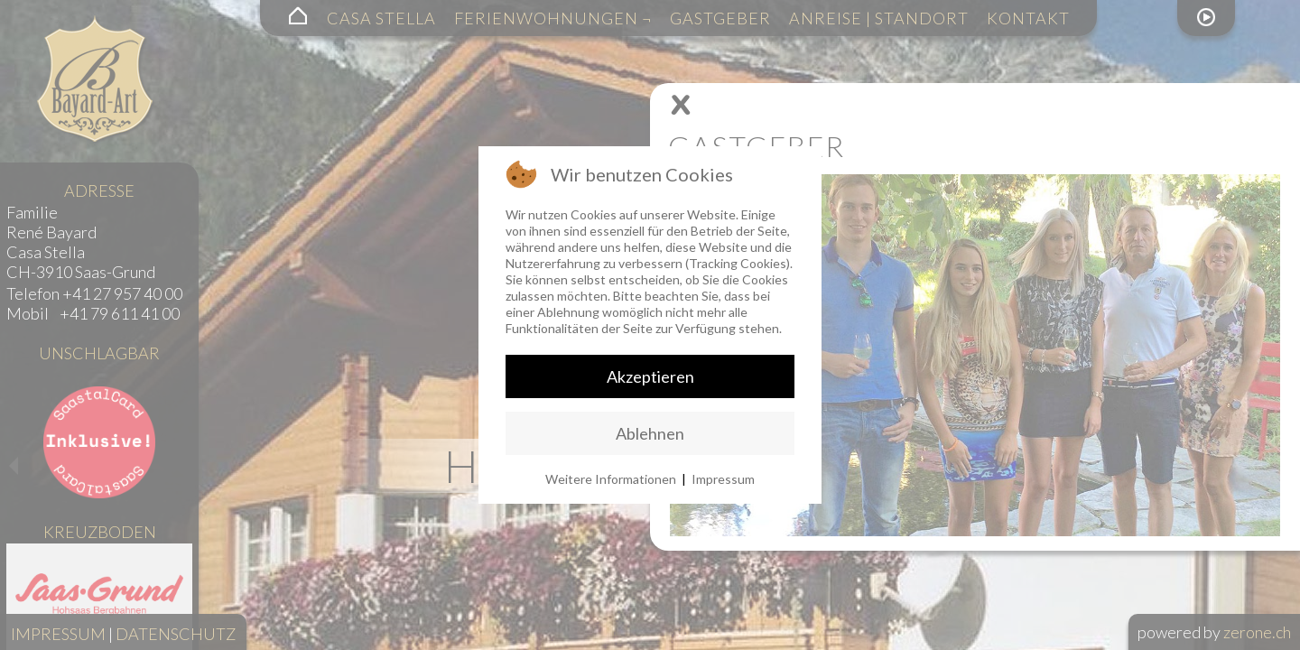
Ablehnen (650, 433)
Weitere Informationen (610, 479)
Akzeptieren (650, 376)
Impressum (723, 479)
